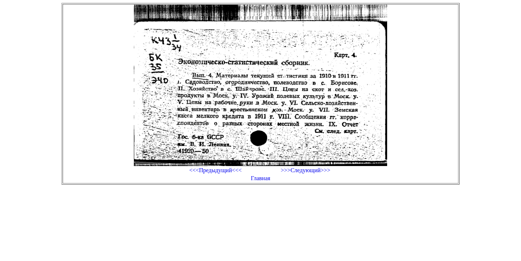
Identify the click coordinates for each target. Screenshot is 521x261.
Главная (260, 178)
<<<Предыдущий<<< (215, 170)
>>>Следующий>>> (305, 170)
